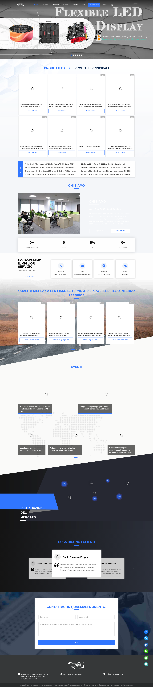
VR (83, 5)
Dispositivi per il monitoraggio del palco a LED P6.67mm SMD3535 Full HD (107, 167)
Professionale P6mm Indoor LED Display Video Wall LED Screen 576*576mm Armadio (50, 164)
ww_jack (125, 274)
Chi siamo (45, 5)
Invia (76, 642)
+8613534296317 (104, 274)
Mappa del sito (24, 685)
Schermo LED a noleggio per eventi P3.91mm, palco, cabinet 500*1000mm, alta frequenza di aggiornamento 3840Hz (107, 171)
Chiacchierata (94, 5)
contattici (75, 5)
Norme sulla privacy (37, 685)
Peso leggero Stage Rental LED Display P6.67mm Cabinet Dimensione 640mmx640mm (50, 174)
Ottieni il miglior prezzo (32, 340)
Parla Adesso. (32, 111)
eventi (65, 5)
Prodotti (56, 5)
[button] (19, 569)
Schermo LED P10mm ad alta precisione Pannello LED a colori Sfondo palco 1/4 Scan (107, 174)
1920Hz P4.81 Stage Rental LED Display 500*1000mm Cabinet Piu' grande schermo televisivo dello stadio (50, 167)
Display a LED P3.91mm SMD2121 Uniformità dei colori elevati (103, 164)
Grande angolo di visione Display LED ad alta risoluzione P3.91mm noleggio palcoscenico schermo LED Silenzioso (50, 171)
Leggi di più (99, 231)
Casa (36, 5)
